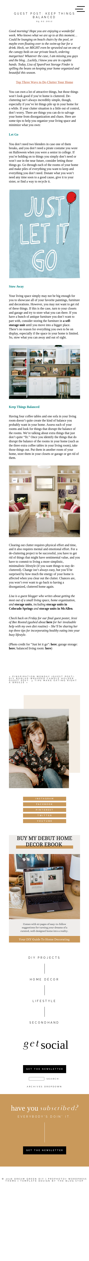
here (49, 622)
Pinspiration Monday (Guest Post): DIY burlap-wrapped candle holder (42, 677)
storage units (23, 604)
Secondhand (44, 1022)
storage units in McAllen (56, 608)
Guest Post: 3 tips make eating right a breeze (43, 681)
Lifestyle (44, 1001)
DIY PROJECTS (44, 957)
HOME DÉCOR (44, 979)
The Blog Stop (71, 1181)
